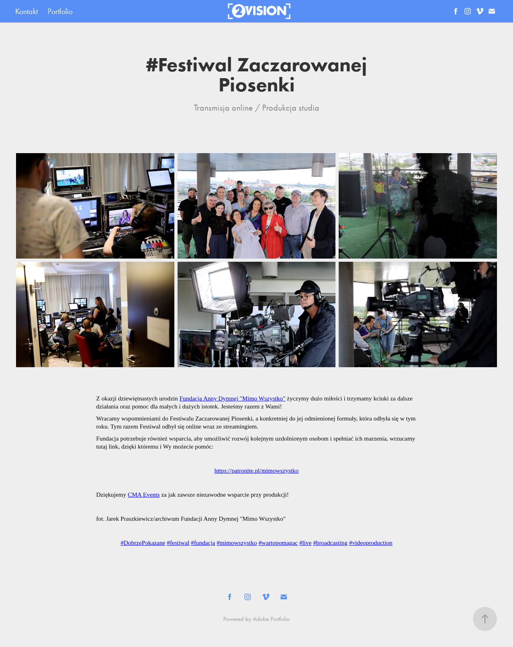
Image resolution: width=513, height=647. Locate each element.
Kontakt (26, 11)
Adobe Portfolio (271, 619)
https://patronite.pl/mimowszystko (256, 470)
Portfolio (60, 11)
